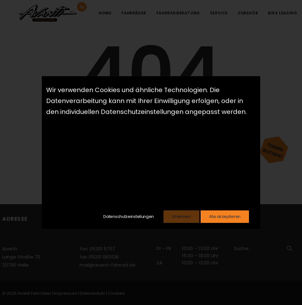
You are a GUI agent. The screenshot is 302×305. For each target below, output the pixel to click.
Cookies (116, 293)
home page (197, 145)
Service (219, 13)
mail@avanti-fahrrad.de (107, 265)
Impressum (65, 293)
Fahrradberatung (178, 13)
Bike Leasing (282, 13)
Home (105, 13)
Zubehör (248, 13)
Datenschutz (92, 293)
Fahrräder (133, 13)
